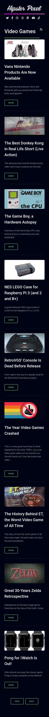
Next (31, 701)
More (11, 103)
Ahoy (35, 449)
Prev (17, 701)
